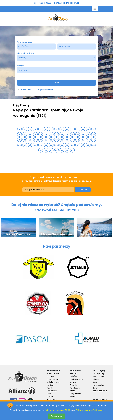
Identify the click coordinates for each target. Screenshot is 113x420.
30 (93, 134)
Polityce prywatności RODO (57, 410)
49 (35, 145)
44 (88, 140)
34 (35, 140)
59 (88, 145)
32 (25, 140)
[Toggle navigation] (95, 8)
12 (78, 129)
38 (56, 140)
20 (40, 134)
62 (46, 150)
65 (62, 150)
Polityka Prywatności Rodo (52, 391)
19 (35, 134)
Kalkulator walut (53, 382)
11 (72, 129)
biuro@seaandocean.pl (66, 2)
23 (56, 134)
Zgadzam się (56, 416)
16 (19, 134)
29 (88, 134)
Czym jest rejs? (99, 373)
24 (62, 134)
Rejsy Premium (45, 89)
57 (78, 145)
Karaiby (73, 382)
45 (93, 140)
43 (83, 140)
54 (62, 145)
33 (30, 140)
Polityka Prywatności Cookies (52, 399)
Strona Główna (53, 373)
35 (41, 140)
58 (83, 145)
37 (51, 140)
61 (41, 150)
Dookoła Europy (76, 379)
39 (62, 140)
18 (30, 134)
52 (51, 145)
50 (40, 145)
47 (25, 145)
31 (19, 140)
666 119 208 (45, 2)
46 (19, 145)
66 (67, 150)
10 (67, 129)
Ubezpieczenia (53, 379)
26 (72, 134)
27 (78, 134)
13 (83, 129)
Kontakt (50, 385)
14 (88, 129)
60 (93, 145)
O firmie (50, 376)
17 (25, 134)
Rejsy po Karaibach (30, 110)
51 (46, 145)
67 (72, 150)
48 (30, 145)
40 (67, 140)
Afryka (72, 391)
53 (56, 145)
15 (93, 129)
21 (46, 134)
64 (56, 150)
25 (67, 134)
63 (51, 150)
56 (72, 145)
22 (51, 134)
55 (67, 145)
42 (77, 140)
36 (46, 140)
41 (72, 140)
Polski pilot (26, 89)
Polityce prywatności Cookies (90, 410)
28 (83, 134)
